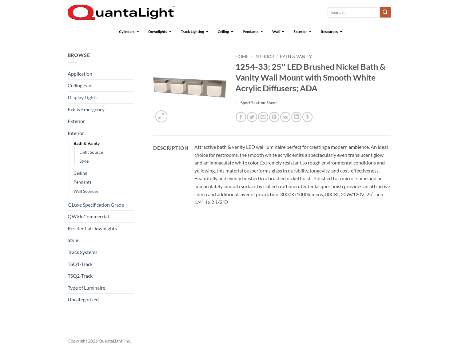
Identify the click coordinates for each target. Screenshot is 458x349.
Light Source (91, 152)
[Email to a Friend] (263, 117)
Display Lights (83, 97)
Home (242, 56)
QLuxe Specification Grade (96, 205)
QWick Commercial (88, 216)
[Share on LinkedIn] (296, 117)
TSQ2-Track (80, 276)
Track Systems (83, 252)
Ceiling (80, 173)
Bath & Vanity (87, 143)
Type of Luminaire (86, 288)
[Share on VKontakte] (285, 117)
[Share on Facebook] (241, 117)
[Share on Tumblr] (307, 117)
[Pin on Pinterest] (274, 117)
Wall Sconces (86, 191)
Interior (76, 133)
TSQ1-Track (80, 264)
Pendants (82, 181)
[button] (161, 116)
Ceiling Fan (79, 85)
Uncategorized (83, 299)
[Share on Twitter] (252, 117)
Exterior (76, 121)
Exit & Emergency (86, 109)
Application (80, 74)
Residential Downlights (92, 228)
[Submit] (385, 12)
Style (84, 161)
